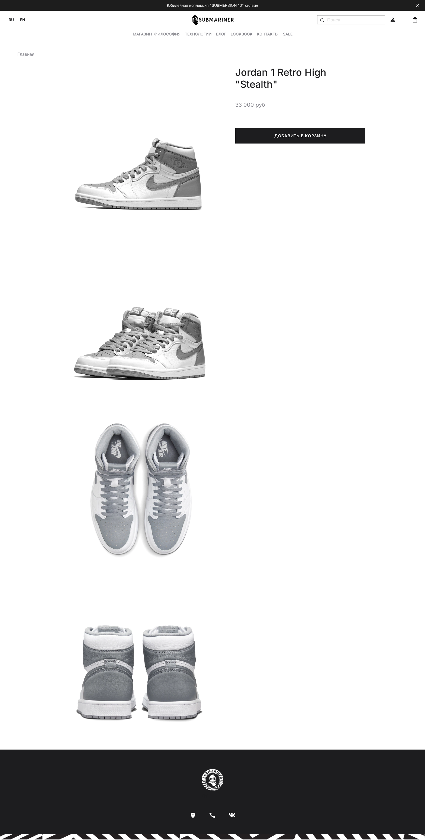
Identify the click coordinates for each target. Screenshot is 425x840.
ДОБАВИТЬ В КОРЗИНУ (300, 136)
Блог (221, 34)
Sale (287, 34)
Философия (167, 34)
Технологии (198, 34)
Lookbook (242, 34)
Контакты (268, 34)
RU (12, 20)
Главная (25, 54)
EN (24, 20)
